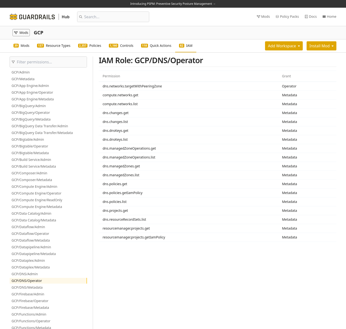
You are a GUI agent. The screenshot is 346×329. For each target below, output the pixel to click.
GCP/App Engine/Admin (30, 85)
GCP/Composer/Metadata (32, 179)
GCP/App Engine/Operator (32, 92)
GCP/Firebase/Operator (30, 301)
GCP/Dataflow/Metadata (31, 240)
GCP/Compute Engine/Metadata (37, 206)
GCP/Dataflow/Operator (30, 233)
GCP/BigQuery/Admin (29, 106)
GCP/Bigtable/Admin (28, 139)
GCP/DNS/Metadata (27, 287)
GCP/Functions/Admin (29, 314)
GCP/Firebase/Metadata (30, 307)
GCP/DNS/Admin (25, 274)
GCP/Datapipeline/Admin (31, 247)
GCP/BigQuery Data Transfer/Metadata (42, 132)
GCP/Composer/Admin (29, 173)
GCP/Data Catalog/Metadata (34, 220)
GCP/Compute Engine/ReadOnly (37, 200)
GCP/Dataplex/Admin (28, 260)
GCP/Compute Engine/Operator (37, 193)
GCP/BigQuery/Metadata (31, 119)
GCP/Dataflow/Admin (28, 227)
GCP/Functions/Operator (31, 321)
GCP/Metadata (23, 79)
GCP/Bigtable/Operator (30, 146)
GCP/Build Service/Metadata (34, 166)
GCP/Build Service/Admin (31, 159)
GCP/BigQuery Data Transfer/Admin (40, 126)
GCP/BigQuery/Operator (31, 112)
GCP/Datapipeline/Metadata (34, 253)
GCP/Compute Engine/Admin (34, 186)
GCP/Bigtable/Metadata (30, 153)
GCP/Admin (21, 72)
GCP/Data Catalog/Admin (31, 213)
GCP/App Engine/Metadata (33, 99)
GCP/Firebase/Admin (28, 294)
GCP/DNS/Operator (27, 280)
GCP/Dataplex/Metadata (31, 267)
